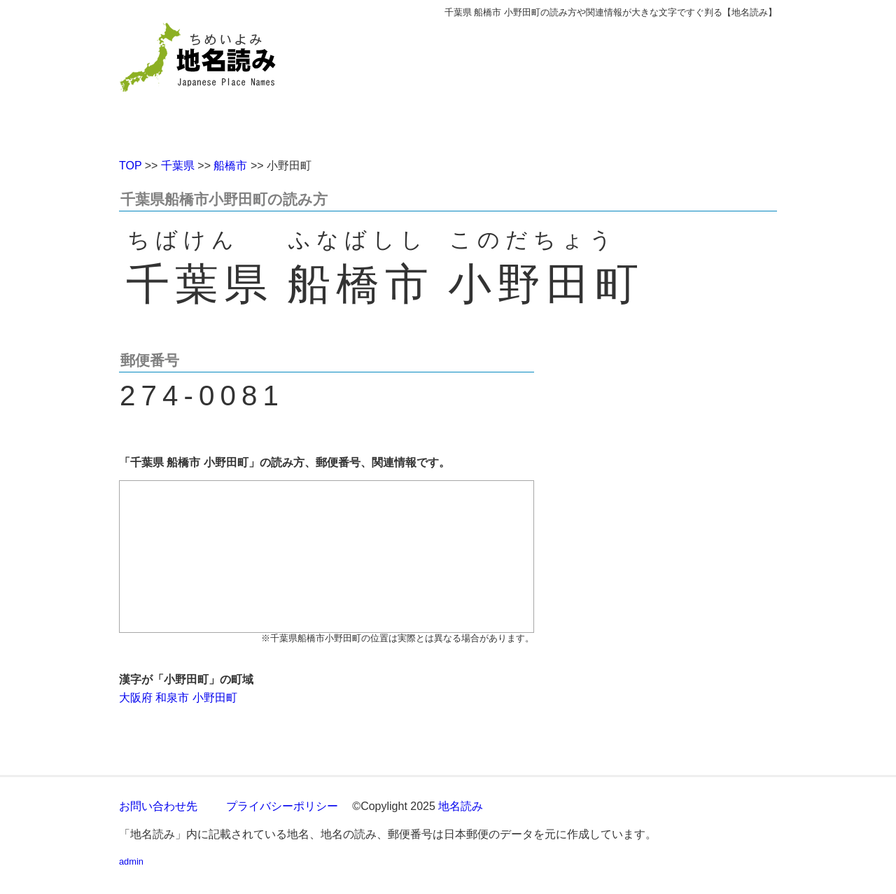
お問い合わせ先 (158, 806)
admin (131, 861)
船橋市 (230, 166)
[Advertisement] (549, 82)
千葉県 (178, 166)
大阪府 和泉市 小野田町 (178, 698)
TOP (130, 166)
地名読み (460, 806)
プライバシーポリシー (282, 806)
